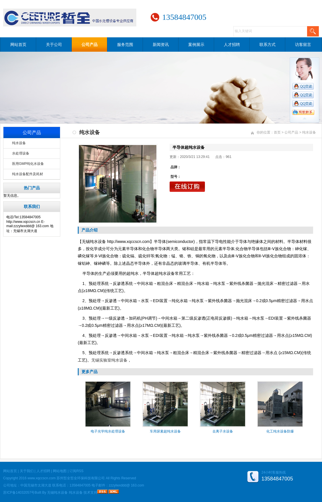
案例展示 (196, 44)
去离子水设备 (222, 431)
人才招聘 (232, 44)
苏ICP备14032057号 (18, 493)
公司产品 (90, 44)
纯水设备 (19, 143)
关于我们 (27, 471)
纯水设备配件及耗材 (27, 174)
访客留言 (303, 44)
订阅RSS (76, 471)
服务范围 (125, 44)
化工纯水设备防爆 (280, 431)
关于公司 (54, 44)
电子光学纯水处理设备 (108, 431)
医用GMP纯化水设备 (28, 164)
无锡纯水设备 (57, 493)
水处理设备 (20, 153)
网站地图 (60, 471)
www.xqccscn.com (42, 478)
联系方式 (267, 44)
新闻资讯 (161, 44)
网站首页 (18, 44)
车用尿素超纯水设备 (165, 431)
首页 (277, 132)
